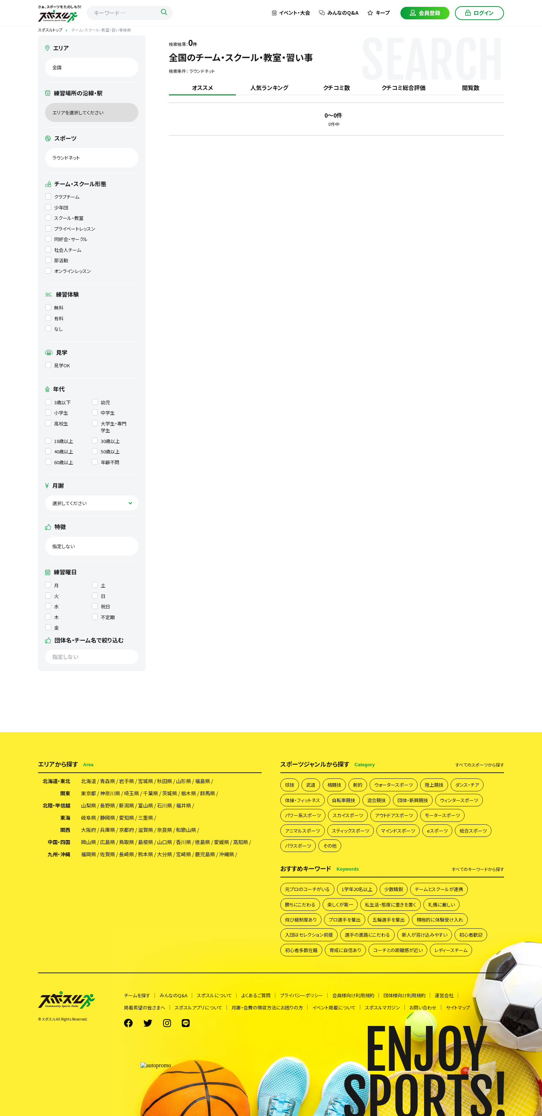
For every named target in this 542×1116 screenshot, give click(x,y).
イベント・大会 (291, 12)
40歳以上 (59, 451)
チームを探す (137, 995)
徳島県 (202, 841)
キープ (378, 12)
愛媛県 (221, 841)
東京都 (88, 793)
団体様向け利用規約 (404, 995)
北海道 (88, 780)
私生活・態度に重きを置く (390, 904)
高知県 (240, 841)
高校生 (56, 423)
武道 (310, 784)
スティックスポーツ (350, 830)
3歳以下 (58, 402)
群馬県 (207, 793)
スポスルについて (214, 995)
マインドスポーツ (398, 830)
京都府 (126, 829)
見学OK (57, 365)
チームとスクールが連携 (439, 889)
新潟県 (126, 805)
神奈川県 (110, 793)
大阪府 (88, 829)
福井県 (183, 805)
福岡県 (88, 854)
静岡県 (107, 817)
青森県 (107, 780)
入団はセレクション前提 (309, 934)
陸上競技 (434, 784)
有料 (54, 318)
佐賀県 (107, 854)
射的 (357, 784)
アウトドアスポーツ (394, 815)
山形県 (183, 780)
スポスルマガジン (382, 1007)
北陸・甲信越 (56, 805)
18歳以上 (59, 441)
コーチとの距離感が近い (398, 950)
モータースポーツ (442, 815)
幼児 (101, 402)
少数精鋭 (393, 889)
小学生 (56, 412)
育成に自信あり (345, 950)
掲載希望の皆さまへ (144, 1007)
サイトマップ (458, 1007)
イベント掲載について (334, 1007)
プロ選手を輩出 (345, 919)
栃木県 (188, 793)
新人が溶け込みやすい (424, 934)
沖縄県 (226, 854)
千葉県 (150, 793)
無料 (54, 307)
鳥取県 (126, 841)
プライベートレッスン (70, 228)
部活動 (56, 260)
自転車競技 (343, 800)
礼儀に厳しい (441, 904)
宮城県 (145, 780)
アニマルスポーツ (302, 830)
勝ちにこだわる (300, 904)
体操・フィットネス (302, 800)
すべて (479, 765)
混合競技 (376, 800)
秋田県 (164, 780)
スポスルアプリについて (198, 1007)
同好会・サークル (66, 239)
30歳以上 (106, 441)
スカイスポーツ (348, 815)
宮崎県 (183, 854)
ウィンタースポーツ (459, 800)
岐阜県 (88, 817)
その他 (330, 845)
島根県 (145, 841)
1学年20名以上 (357, 889)
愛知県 (126, 817)
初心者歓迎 (470, 934)
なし (54, 328)
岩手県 (126, 780)
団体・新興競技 (413, 800)
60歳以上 (59, 462)
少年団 (56, 207)
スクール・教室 (64, 218)
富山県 (145, 805)
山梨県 (88, 805)
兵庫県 (107, 829)
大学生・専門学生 (109, 427)
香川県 (183, 841)
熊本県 (145, 854)
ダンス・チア (467, 784)
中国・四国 (59, 841)
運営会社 (444, 995)
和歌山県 (186, 829)
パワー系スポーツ (303, 815)
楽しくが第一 (340, 904)
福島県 (202, 780)
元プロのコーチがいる (307, 889)
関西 (65, 829)
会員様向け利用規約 (353, 995)
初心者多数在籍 (301, 950)
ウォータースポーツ (393, 784)
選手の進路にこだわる (367, 934)
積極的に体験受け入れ (440, 919)
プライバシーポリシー (301, 995)
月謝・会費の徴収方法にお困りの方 (267, 1007)
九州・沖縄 (59, 854)
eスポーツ (437, 830)
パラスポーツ (298, 845)
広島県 (107, 841)
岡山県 (88, 841)
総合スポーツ (473, 830)
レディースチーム (450, 950)
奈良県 (164, 829)
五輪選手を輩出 (388, 919)
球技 (289, 784)
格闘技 (334, 784)
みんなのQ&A (338, 12)
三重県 (145, 817)
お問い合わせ (423, 1007)
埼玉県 (131, 793)
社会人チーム (63, 249)
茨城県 (169, 793)
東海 (65, 817)
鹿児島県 (205, 854)
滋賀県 (145, 829)
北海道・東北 (56, 780)
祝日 (101, 606)
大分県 (164, 854)
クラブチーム (62, 196)
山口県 (164, 841)
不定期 (103, 617)
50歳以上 (106, 451)
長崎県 (126, 854)
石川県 (164, 805)
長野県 (107, 805)
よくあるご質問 (256, 995)
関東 (65, 793)
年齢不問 (105, 462)
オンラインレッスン (68, 271)
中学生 (103, 412)
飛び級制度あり (301, 919)
